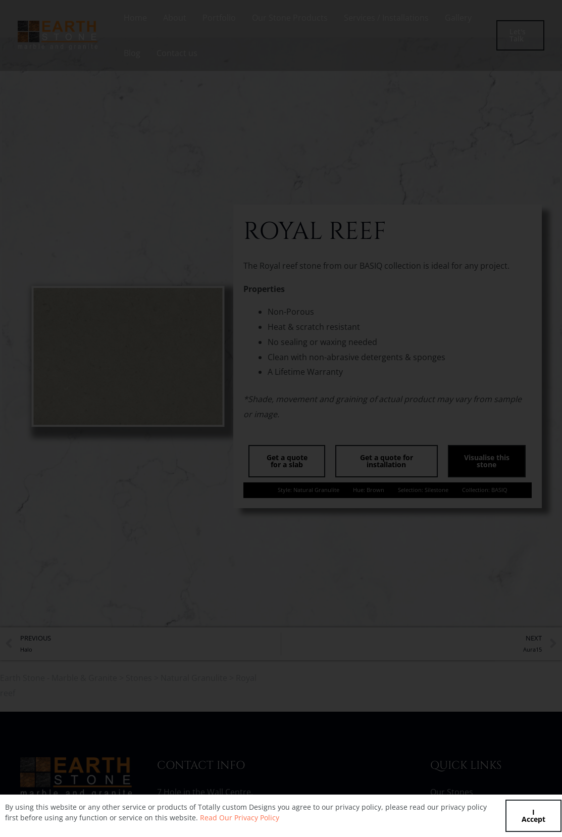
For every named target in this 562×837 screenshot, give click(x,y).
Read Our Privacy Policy (239, 817)
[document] (281, 418)
